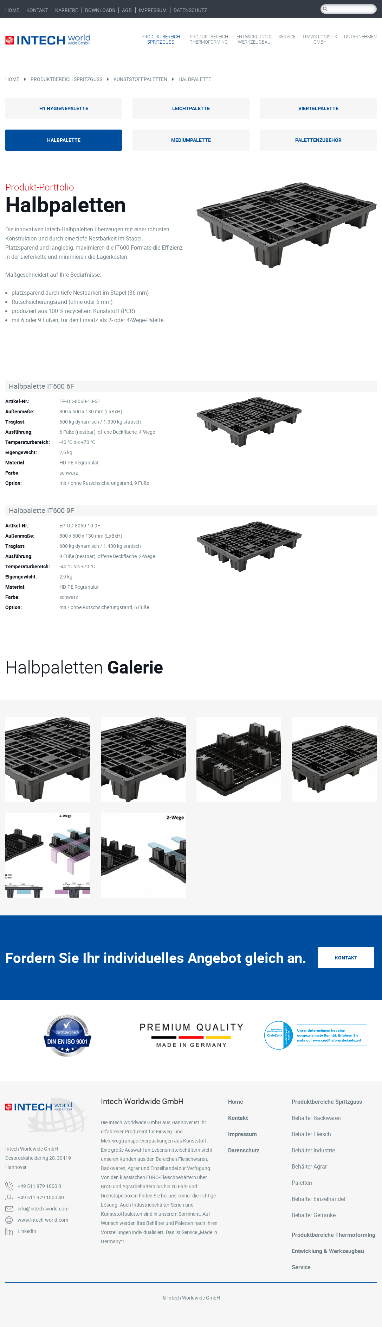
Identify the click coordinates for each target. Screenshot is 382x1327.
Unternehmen (360, 36)
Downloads (100, 10)
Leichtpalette (191, 108)
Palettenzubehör (318, 140)
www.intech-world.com (43, 1219)
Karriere (66, 10)
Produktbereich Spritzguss (161, 39)
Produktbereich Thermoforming (209, 39)
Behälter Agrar (309, 1166)
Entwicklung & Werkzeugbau (254, 39)
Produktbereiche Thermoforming (333, 1235)
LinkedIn (27, 1231)
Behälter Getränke (314, 1215)
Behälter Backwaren (316, 1118)
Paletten (302, 1183)
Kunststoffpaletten (140, 79)
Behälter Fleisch (311, 1134)
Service (287, 36)
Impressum (153, 10)
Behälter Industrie (313, 1150)
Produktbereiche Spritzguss (327, 1102)
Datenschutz (190, 10)
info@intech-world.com (43, 1208)
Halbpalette (195, 79)
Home (12, 10)
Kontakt (37, 10)
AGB (127, 10)
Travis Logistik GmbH (319, 39)
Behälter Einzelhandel (318, 1199)
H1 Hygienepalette (63, 108)
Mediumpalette (191, 140)
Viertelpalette (318, 108)
